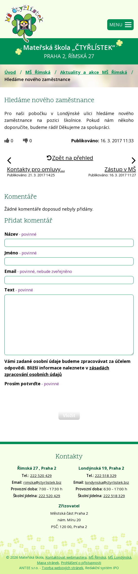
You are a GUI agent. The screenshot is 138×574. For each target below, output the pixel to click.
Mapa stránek (48, 562)
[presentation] (40, 398)
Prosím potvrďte (31, 383)
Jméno (20, 253)
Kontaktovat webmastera (66, 557)
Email (38, 271)
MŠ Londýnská (119, 557)
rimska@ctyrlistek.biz (42, 482)
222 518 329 (105, 475)
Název (20, 234)
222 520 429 (41, 475)
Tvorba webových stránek (62, 567)
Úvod (10, 72)
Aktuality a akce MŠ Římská (93, 72)
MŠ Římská (37, 72)
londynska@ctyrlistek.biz (107, 482)
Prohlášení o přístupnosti (81, 562)
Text (18, 290)
